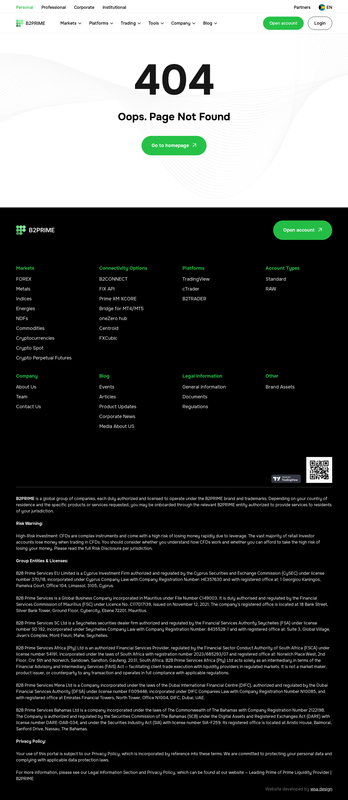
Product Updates (117, 409)
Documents (194, 399)
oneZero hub (113, 321)
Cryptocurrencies (35, 341)
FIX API (107, 292)
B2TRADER (194, 301)
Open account (283, 23)
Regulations (195, 409)
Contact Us (28, 409)
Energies (25, 311)
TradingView (196, 282)
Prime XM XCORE (118, 301)
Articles (107, 399)
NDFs (22, 321)
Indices (24, 301)
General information (204, 390)
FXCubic (108, 341)
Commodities (30, 331)
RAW (271, 292)
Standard (276, 282)
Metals (23, 292)
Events (106, 390)
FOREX (23, 282)
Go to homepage (174, 145)
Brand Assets (280, 390)
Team (21, 399)
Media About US (116, 429)
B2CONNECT (113, 282)
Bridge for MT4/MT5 (121, 311)
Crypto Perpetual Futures (44, 361)
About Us (26, 390)
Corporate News (117, 419)
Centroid (108, 331)
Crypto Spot (30, 351)
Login (320, 23)
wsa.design (321, 792)
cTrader (190, 292)
